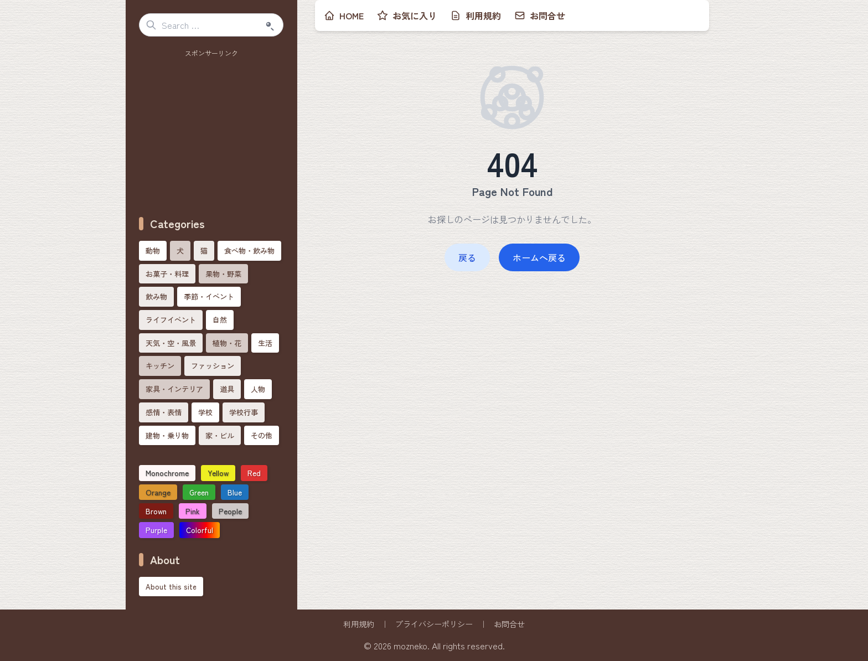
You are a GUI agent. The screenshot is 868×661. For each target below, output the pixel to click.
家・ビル (219, 435)
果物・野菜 (223, 273)
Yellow (218, 472)
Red (254, 472)
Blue (235, 492)
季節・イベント (209, 296)
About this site (171, 586)
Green (199, 492)
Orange (158, 492)
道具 (227, 389)
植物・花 (227, 343)
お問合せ (509, 623)
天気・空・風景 (171, 343)
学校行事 (243, 412)
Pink (192, 511)
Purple (156, 529)
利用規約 (358, 623)
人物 (258, 389)
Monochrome (167, 472)
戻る (467, 257)
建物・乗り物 (167, 435)
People (230, 511)
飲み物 (156, 296)
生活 (265, 343)
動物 (153, 250)
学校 (205, 412)
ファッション (212, 365)
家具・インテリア (174, 389)
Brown (156, 511)
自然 (220, 319)
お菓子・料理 (167, 273)
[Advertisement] (211, 130)
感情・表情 (164, 412)
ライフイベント (171, 319)
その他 (261, 435)
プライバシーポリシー (434, 623)
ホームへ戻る (539, 257)
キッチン (160, 365)
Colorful (199, 529)
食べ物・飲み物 (249, 250)
